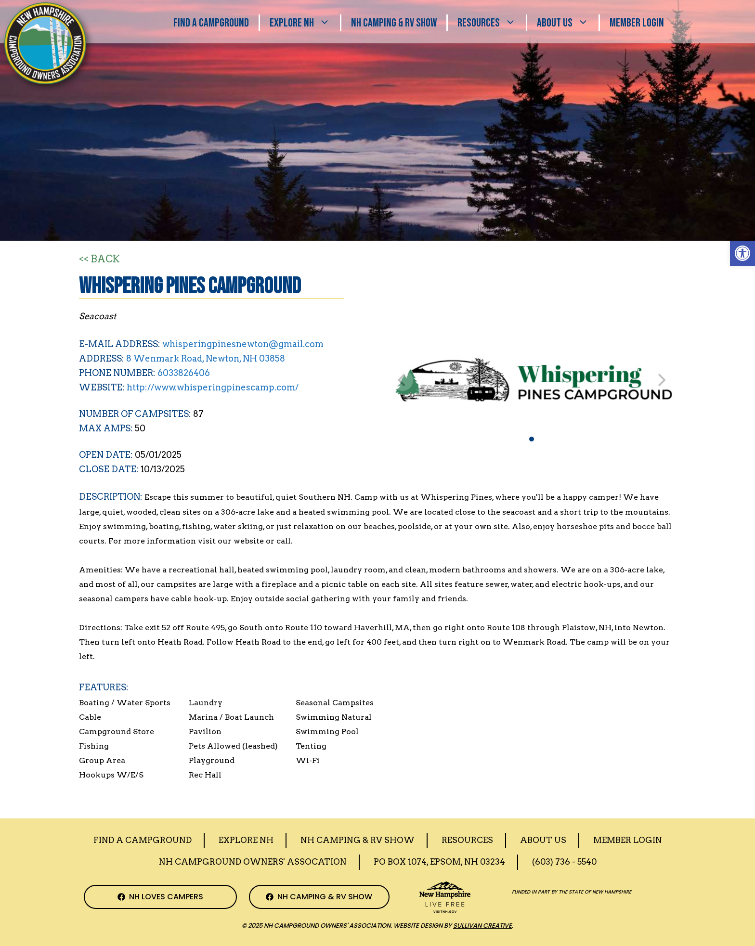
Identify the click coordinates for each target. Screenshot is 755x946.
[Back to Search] (99, 259)
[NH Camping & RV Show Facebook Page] (319, 897)
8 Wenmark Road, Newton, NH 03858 (205, 358)
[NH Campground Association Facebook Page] (160, 897)
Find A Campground (211, 23)
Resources (491, 22)
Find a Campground (142, 840)
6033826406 (183, 373)
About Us (568, 22)
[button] (742, 253)
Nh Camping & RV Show (394, 23)
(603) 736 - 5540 (564, 862)
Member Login (637, 23)
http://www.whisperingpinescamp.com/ (213, 387)
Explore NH (305, 22)
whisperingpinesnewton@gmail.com (243, 344)
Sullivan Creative (482, 925)
